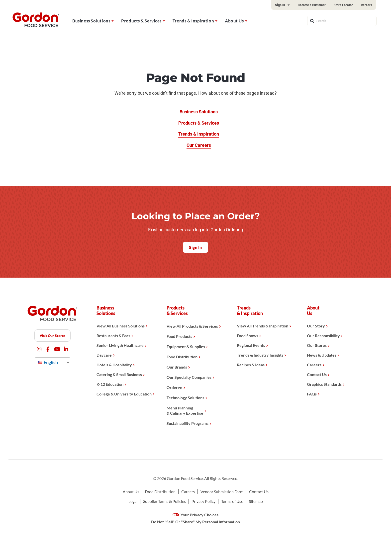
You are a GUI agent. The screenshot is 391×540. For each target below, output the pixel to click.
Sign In (282, 5)
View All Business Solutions (121, 325)
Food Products (179, 336)
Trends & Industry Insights (260, 355)
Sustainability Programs (187, 423)
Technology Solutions (185, 397)
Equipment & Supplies (186, 346)
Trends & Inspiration (193, 20)
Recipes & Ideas (251, 364)
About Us (234, 20)
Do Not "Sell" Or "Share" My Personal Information (195, 521)
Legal (132, 501)
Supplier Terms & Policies (164, 501)
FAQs (312, 393)
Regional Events (251, 345)
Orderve (174, 387)
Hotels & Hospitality (114, 364)
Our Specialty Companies (189, 377)
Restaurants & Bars (113, 335)
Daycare (104, 355)
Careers (366, 5)
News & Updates (321, 355)
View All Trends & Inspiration (262, 325)
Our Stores (317, 345)
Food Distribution (182, 356)
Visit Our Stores (52, 335)
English (48, 362)
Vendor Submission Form (221, 491)
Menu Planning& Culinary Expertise (185, 410)
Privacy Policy (203, 501)
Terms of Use (232, 501)
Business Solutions (91, 20)
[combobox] (342, 21)
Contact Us (317, 374)
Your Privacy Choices (196, 514)
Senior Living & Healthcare (120, 345)
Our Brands (177, 367)
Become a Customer (312, 5)
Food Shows (247, 335)
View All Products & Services (192, 326)
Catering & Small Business (119, 374)
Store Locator (343, 5)
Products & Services (141, 20)
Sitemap (256, 501)
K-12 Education (110, 384)
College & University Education (124, 393)
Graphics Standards (324, 384)
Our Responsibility (323, 335)
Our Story (316, 325)
